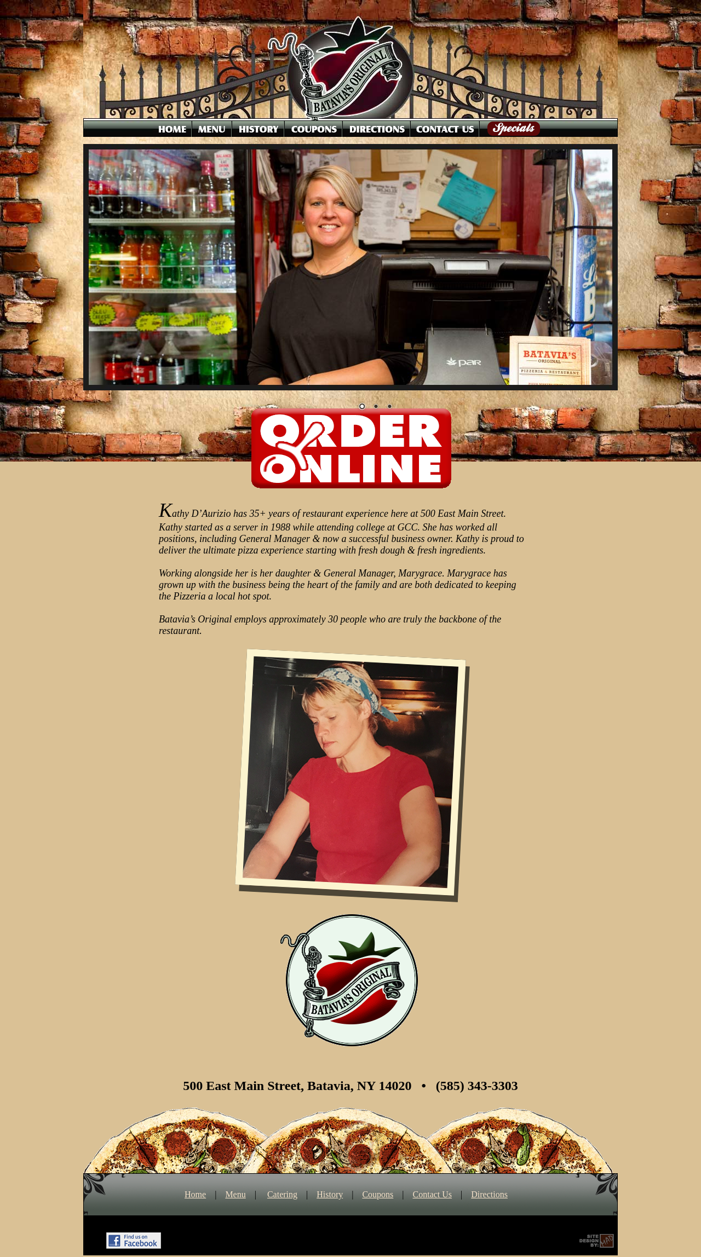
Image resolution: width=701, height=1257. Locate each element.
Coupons (377, 1194)
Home (195, 1194)
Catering (282, 1194)
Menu (235, 1194)
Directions (489, 1194)
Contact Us (432, 1194)
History (330, 1194)
